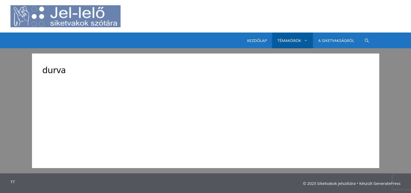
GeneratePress (387, 183)
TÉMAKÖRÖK (295, 40)
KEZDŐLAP (257, 40)
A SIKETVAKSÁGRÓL (336, 40)
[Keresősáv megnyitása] (367, 40)
